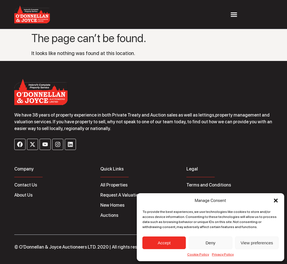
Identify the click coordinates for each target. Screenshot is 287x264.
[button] (276, 200)
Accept (164, 242)
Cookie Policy (198, 254)
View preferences (257, 242)
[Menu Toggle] (233, 14)
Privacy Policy (223, 254)
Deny (210, 242)
